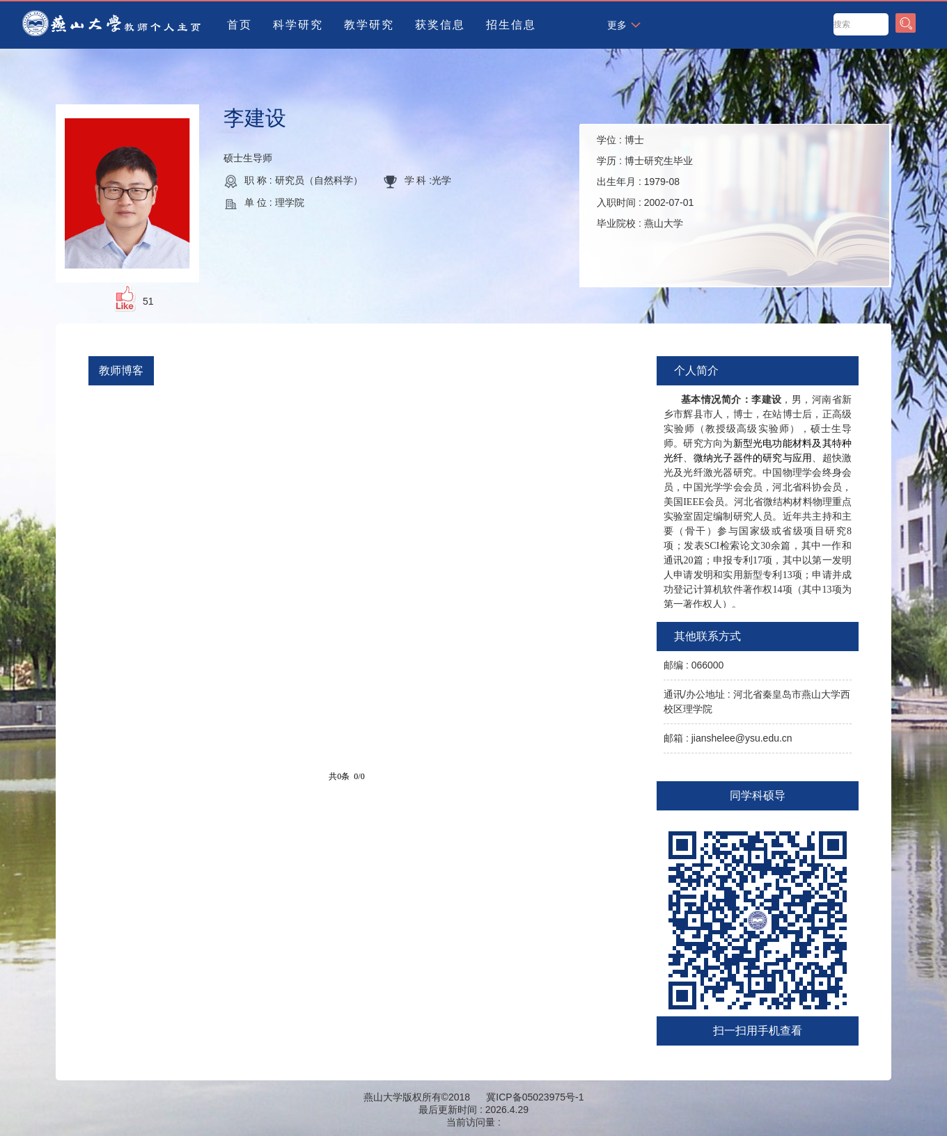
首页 (239, 25)
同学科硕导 (757, 795)
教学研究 (369, 25)
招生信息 (511, 25)
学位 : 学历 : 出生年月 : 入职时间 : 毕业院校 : (645, 181)
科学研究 (298, 25)
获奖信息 (440, 25)
